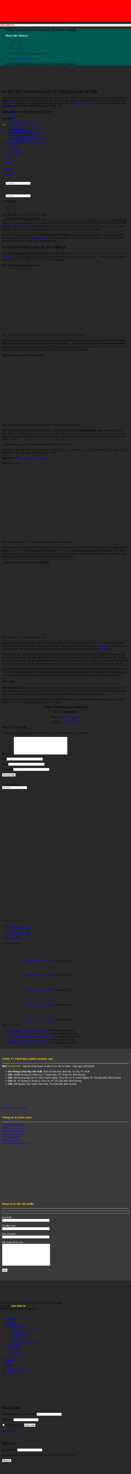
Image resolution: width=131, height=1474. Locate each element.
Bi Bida (14, 147)
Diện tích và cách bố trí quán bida (30, 138)
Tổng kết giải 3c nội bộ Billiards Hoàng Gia (29, 1037)
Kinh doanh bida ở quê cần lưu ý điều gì (28, 133)
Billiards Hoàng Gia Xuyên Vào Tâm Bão (28, 1046)
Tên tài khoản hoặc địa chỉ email (19, 1422)
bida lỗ (102, 649)
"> (22, 20)
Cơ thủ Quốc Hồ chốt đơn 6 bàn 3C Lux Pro (30, 1040)
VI (7, 1381)
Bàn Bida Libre (18, 127)
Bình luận (7, 757)
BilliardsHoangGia (71, 722)
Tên (4, 762)
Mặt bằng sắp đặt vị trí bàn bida (31, 458)
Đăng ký (6, 1468)
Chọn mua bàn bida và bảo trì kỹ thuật (32, 143)
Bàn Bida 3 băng (19, 1345)
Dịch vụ (10, 1365)
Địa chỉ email (9, 1457)
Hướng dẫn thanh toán (19, 932)
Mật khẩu (7, 1427)
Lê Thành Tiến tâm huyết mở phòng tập (27, 1034)
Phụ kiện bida (13, 143)
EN (11, 1381)
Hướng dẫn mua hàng (19, 929)
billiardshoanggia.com (70, 717)
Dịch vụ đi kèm (23, 140)
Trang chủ (11, 1326)
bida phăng (102, 646)
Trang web (7, 772)
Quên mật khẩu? (10, 1438)
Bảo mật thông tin (16, 941)
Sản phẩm (11, 1331)
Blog (3, 85)
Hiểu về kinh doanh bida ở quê (23, 130)
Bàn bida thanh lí (19, 122)
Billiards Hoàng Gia (85, 103)
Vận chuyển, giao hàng (19, 935)
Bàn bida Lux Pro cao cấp (24, 125)
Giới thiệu (11, 1329)
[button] (17, 35)
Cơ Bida (15, 1359)
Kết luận (13, 146)
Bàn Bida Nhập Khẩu (21, 1348)
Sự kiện (10, 1368)
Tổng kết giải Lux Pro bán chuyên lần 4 (27, 1043)
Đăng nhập (29, 1433)
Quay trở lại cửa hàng (22, 59)
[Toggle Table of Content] (4, 125)
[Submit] (3, 794)
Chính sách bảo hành (18, 938)
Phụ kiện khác (18, 1362)
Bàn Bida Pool (18, 1342)
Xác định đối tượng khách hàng (29, 135)
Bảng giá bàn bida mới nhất (25, 1351)
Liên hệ (10, 1373)
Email (5, 767)
